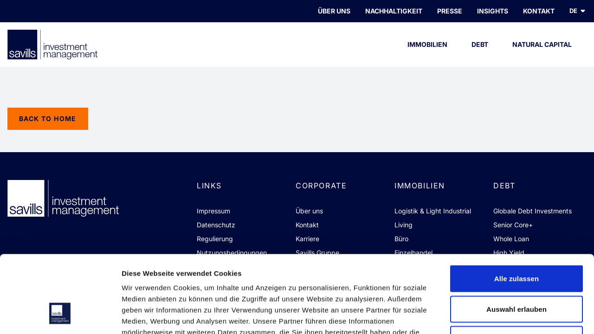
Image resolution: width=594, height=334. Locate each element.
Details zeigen (493, 316)
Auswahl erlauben (516, 243)
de (578, 11)
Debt (480, 53)
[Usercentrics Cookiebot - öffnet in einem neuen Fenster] (60, 316)
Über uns (334, 11)
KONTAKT (539, 11)
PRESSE (449, 11)
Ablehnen (516, 273)
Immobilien (427, 53)
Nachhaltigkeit (393, 11)
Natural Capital (542, 53)
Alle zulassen (516, 212)
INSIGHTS (492, 11)
